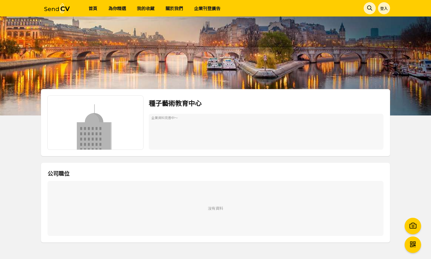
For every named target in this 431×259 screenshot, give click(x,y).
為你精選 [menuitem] (117, 8)
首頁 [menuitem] (93, 8)
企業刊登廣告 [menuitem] (207, 8)
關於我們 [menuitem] (174, 8)
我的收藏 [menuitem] (145, 8)
